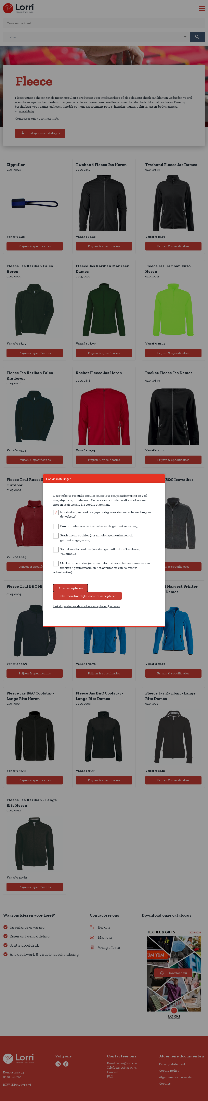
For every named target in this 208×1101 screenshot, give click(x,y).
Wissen (114, 609)
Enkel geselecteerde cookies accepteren (80, 609)
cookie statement (98, 508)
